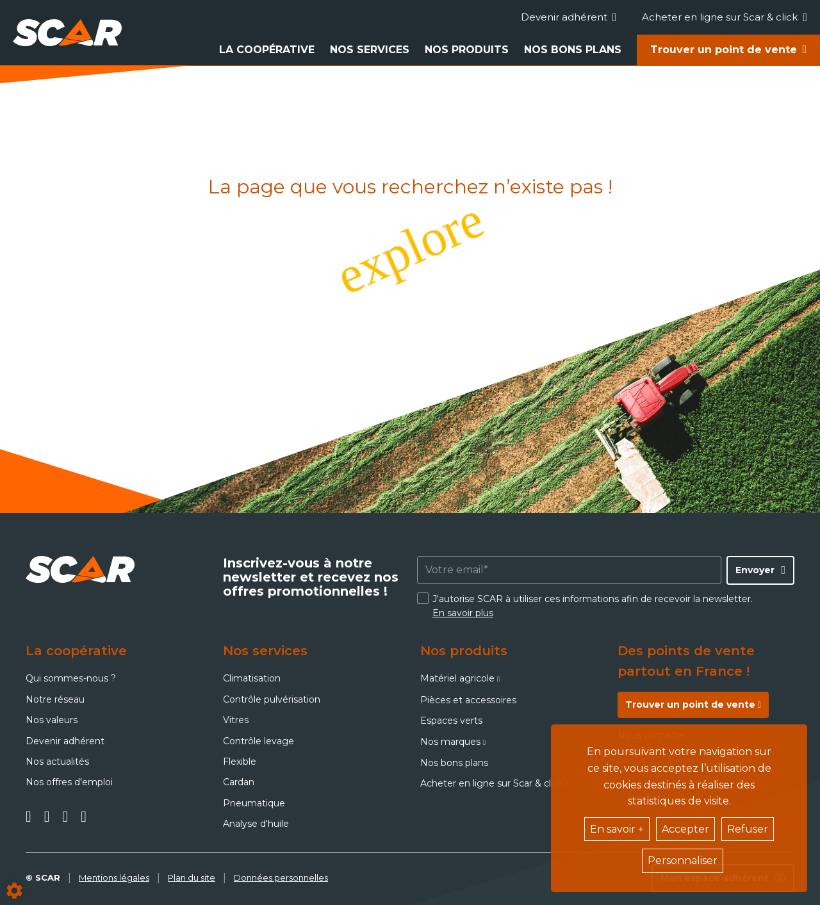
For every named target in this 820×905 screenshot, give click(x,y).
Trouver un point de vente (723, 50)
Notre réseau (55, 699)
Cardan (238, 782)
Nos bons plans (572, 50)
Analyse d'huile (256, 823)
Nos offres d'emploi (69, 782)
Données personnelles (281, 877)
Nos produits (467, 50)
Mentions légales (114, 877)
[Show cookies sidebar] (14, 891)
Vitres (236, 720)
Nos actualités (57, 761)
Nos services (369, 50)
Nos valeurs (52, 720)
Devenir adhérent (569, 17)
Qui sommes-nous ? (71, 678)
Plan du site (191, 877)
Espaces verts (451, 720)
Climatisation (252, 678)
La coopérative (267, 50)
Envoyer (755, 570)
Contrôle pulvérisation (271, 699)
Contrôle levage (258, 741)
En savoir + (617, 829)
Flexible (239, 761)
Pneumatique (254, 803)
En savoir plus (462, 613)
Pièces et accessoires (468, 700)
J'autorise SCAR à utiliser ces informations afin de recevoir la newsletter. (592, 606)
